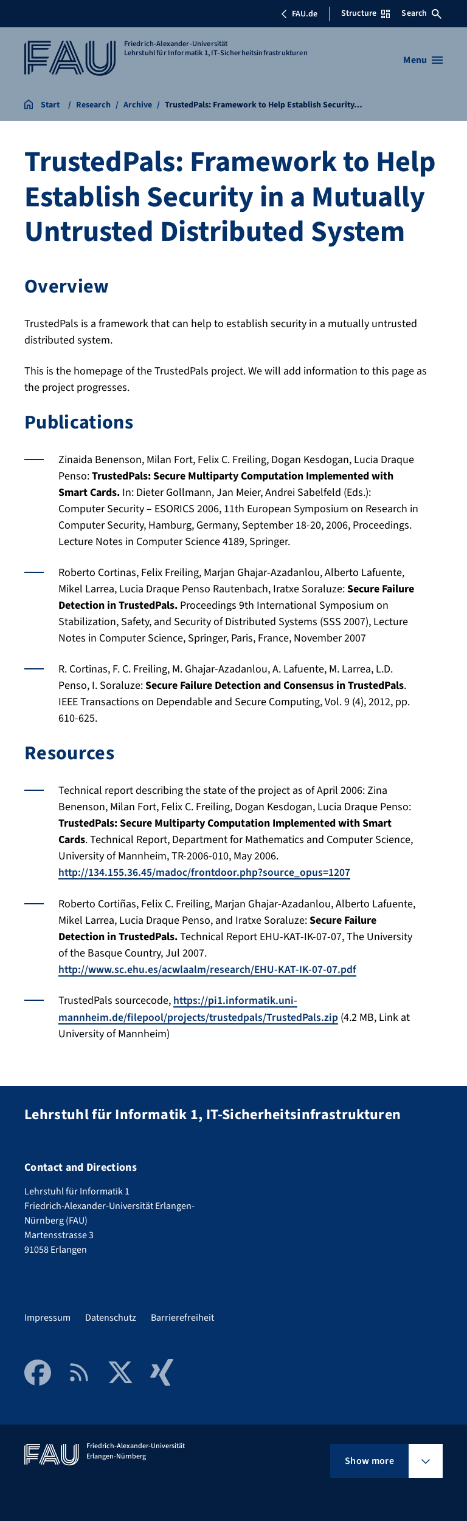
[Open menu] (423, 60)
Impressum (47, 1317)
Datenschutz (110, 1317)
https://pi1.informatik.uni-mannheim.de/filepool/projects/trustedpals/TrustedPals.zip (199, 1008)
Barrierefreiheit (182, 1317)
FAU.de (299, 14)
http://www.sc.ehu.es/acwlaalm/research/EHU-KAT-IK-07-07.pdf (208, 969)
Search (421, 13)
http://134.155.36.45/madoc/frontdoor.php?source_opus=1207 (205, 872)
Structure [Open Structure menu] (365, 13)
